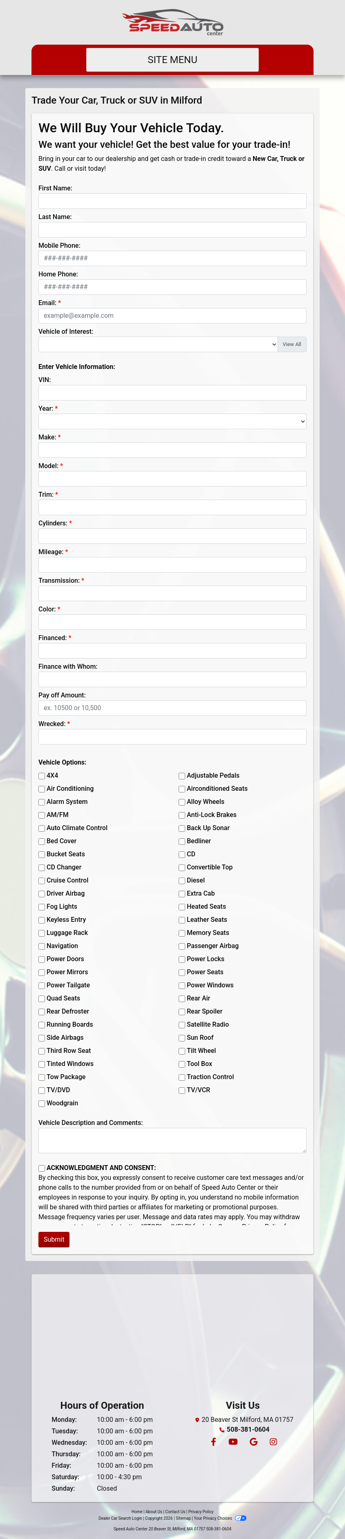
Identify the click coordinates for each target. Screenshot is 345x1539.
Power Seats (205, 972)
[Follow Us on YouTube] (233, 1442)
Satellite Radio (208, 1024)
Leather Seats (207, 919)
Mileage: (50, 552)
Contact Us (175, 1512)
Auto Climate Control (77, 828)
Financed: (52, 638)
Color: (47, 609)
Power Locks (205, 959)
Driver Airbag (66, 893)
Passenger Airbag (213, 946)
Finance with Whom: (68, 666)
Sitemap (183, 1518)
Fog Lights (62, 906)
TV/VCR (198, 1090)
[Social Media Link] (272, 1442)
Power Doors (65, 959)
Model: (48, 466)
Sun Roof (200, 1037)
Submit (54, 1239)
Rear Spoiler (204, 1011)
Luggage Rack (67, 933)
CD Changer (64, 867)
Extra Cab (201, 893)
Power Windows (210, 985)
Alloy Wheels (205, 802)
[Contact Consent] (41, 1168)
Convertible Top (210, 867)
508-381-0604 (248, 1429)
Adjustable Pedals (213, 775)
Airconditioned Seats (217, 788)
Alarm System (67, 802)
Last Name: (55, 217)
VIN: (44, 380)
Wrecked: (51, 724)
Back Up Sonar (208, 828)
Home (137, 1512)
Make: (47, 437)
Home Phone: (58, 274)
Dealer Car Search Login (120, 1518)
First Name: (55, 188)
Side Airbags (65, 1037)
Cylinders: (52, 523)
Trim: (46, 494)
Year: (45, 408)
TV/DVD (58, 1090)
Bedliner (199, 841)
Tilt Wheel (201, 1051)
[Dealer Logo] (173, 22)
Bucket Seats (66, 854)
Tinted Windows (70, 1064)
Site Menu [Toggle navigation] (172, 60)
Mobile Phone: (59, 245)
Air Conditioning (70, 788)
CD (191, 854)
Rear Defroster (68, 1011)
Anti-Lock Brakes (212, 815)
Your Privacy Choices (220, 1518)
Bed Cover (61, 841)
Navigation (62, 946)
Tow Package (66, 1077)
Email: (47, 303)
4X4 (52, 775)
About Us (154, 1512)
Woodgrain (62, 1103)
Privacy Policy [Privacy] (201, 1512)
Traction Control (210, 1077)
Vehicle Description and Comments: (90, 1123)
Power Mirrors (67, 972)
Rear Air (198, 998)
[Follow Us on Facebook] (213, 1442)
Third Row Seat (69, 1051)
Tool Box (199, 1064)
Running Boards (70, 1024)
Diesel (196, 880)
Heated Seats (206, 906)
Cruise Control (67, 880)
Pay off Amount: (62, 695)
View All (292, 344)
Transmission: (59, 580)
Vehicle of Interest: (65, 331)
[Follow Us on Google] (253, 1442)
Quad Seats (63, 998)
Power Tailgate (68, 985)
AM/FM (58, 815)
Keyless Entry (66, 919)
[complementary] (320, 1514)
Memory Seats (208, 933)
